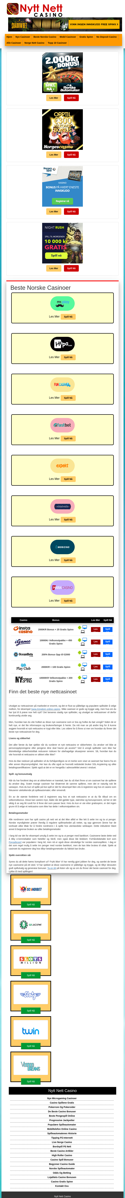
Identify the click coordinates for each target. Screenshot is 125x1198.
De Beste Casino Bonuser (62, 1111)
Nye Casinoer (22, 37)
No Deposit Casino (106, 37)
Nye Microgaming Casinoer (62, 1098)
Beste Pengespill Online (62, 1116)
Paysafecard (15, 842)
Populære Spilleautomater (62, 1124)
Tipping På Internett (62, 1137)
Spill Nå (71, 98)
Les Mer (53, 98)
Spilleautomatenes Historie (62, 1133)
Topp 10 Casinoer (57, 43)
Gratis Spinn (86, 37)
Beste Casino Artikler (61, 1151)
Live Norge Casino (62, 1142)
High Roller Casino (62, 1155)
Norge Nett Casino (34, 43)
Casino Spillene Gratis (62, 1102)
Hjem (9, 37)
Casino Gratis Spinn (62, 1181)
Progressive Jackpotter (62, 1120)
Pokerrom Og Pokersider (62, 1107)
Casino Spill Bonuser (61, 1159)
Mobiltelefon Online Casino (61, 1129)
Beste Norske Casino (45, 37)
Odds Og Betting (62, 1173)
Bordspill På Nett (62, 1146)
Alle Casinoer (14, 43)
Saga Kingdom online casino (45, 709)
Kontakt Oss (62, 1186)
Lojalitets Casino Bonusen (62, 1177)
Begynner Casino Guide (62, 1164)
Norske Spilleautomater (62, 1168)
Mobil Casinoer (68, 37)
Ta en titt (51, 868)
